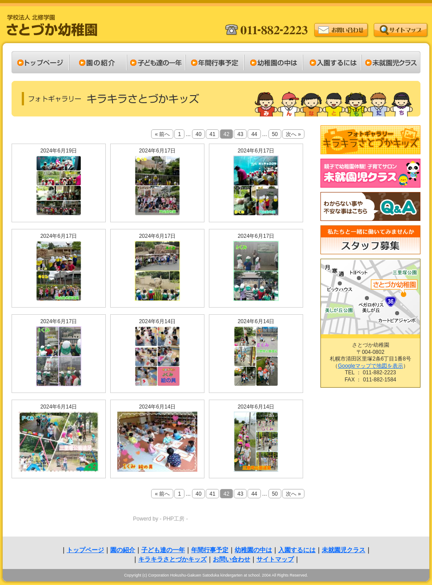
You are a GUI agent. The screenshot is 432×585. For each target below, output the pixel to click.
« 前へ (162, 134)
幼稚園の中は (253, 549)
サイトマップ (275, 559)
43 (240, 134)
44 (254, 134)
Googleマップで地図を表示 (370, 366)
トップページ (85, 549)
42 (226, 134)
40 (198, 134)
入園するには (297, 549)
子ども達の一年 (163, 549)
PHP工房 (174, 519)
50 (275, 134)
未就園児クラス (343, 549)
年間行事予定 (209, 549)
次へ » (293, 134)
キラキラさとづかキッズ (172, 559)
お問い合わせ (231, 559)
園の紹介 (122, 549)
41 (212, 134)
